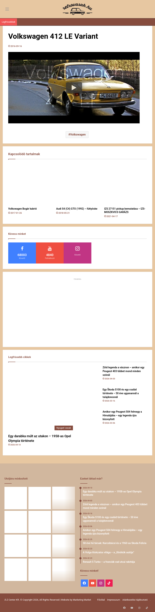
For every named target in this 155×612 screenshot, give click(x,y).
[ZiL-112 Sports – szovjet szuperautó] (39, 569)
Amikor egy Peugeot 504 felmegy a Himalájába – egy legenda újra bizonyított (122, 415)
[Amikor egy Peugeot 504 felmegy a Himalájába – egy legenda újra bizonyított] (90, 420)
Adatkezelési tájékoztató (135, 599)
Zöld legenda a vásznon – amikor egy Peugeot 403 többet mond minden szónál (123, 371)
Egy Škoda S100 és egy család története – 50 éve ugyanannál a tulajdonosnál (121, 393)
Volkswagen (78, 134)
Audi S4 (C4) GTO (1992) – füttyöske (76, 208)
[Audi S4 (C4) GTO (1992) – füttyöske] (77, 184)
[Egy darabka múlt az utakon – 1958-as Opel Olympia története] (41, 399)
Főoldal (101, 599)
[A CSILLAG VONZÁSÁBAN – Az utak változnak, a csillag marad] (63, 569)
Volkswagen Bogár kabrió (22, 208)
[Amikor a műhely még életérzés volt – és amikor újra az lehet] (63, 546)
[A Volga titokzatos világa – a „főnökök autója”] (63, 522)
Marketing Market (82, 599)
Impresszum (113, 599)
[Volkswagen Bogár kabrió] (29, 184)
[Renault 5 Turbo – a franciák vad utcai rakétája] (15, 546)
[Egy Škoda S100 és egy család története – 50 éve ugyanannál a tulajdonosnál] (90, 397)
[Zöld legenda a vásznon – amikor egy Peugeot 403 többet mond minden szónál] (90, 375)
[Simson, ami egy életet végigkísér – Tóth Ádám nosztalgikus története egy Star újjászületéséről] (39, 546)
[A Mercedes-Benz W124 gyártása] (15, 569)
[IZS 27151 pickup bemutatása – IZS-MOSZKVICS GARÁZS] (125, 184)
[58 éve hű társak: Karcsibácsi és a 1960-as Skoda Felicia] (39, 522)
